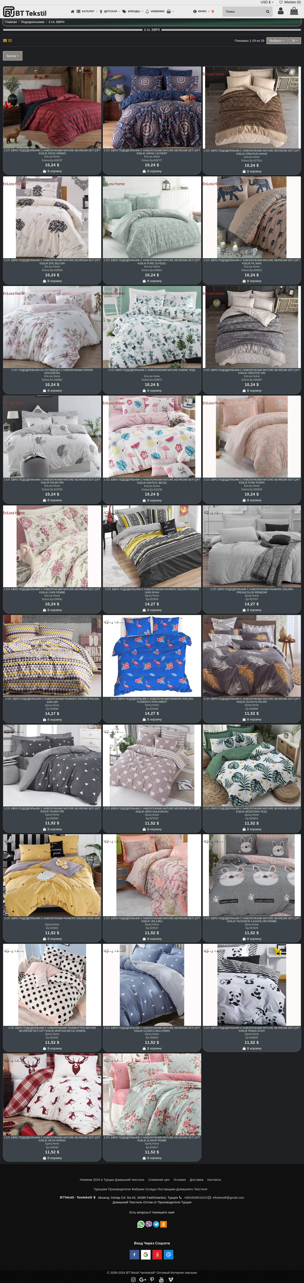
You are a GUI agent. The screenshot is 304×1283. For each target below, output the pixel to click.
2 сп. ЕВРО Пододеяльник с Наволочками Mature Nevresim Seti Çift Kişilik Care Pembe (52, 591)
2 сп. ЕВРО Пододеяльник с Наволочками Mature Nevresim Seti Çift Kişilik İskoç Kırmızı (52, 152)
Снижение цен (158, 1179)
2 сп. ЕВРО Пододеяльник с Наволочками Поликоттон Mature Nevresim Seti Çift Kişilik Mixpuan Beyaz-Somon (52, 1029)
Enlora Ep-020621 (152, 270)
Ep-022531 (52, 1037)
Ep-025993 (52, 818)
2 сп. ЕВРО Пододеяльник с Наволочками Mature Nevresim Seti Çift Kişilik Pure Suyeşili (152, 262)
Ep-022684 (52, 708)
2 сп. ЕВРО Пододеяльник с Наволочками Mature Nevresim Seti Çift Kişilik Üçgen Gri (52, 810)
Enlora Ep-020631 (52, 599)
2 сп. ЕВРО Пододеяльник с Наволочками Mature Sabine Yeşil (152, 370)
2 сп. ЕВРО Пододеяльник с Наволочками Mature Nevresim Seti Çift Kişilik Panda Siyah (252, 1029)
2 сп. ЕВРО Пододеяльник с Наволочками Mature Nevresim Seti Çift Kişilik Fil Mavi (252, 262)
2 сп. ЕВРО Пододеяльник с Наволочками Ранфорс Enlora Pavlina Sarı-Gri (52, 700)
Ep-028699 (252, 708)
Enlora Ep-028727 (152, 160)
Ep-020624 (252, 818)
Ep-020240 (152, 708)
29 (295, 40)
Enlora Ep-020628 (252, 489)
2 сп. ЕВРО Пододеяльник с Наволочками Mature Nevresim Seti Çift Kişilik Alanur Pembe (152, 1139)
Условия (180, 1179)
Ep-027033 (152, 818)
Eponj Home (152, 595)
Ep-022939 (152, 599)
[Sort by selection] (277, 41)
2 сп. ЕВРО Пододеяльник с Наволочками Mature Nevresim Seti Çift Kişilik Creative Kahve (252, 152)
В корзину (52, 171)
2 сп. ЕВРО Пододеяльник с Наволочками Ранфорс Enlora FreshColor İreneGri (251, 591)
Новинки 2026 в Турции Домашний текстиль (112, 1179)
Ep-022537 (152, 928)
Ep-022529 (252, 928)
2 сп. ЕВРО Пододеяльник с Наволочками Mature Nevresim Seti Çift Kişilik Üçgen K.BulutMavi (152, 1029)
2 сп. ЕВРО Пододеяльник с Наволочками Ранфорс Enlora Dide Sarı (52, 918)
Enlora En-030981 (52, 379)
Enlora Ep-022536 (52, 489)
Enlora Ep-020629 (52, 270)
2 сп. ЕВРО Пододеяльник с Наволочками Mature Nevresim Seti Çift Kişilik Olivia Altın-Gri (252, 700)
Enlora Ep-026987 (252, 379)
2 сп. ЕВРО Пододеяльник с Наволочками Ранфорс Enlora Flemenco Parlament (152, 700)
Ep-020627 (152, 1147)
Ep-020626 (152, 1037)
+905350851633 (195, 1197)
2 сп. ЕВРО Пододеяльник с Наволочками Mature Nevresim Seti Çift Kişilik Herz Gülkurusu (152, 810)
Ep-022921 (52, 928)
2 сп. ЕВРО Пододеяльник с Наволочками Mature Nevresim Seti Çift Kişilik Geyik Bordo (52, 1139)
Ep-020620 (252, 1037)
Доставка (196, 1179)
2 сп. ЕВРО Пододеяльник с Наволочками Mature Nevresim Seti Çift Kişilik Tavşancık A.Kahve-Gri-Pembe (252, 920)
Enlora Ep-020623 (252, 270)
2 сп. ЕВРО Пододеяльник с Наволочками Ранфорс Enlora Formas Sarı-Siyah (152, 591)
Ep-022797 (252, 599)
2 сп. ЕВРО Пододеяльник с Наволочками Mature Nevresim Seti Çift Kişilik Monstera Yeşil (252, 810)
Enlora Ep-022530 (152, 489)
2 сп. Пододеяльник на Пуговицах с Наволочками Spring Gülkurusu (52, 372)
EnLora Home (52, 156)
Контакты (214, 1179)
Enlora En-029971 (152, 379)
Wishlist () (290, 2)
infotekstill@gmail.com (228, 1197)
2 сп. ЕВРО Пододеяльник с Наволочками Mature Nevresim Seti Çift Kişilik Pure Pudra (252, 481)
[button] (87, 11)
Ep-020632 (52, 1147)
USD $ (267, 2)
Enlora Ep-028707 (52, 160)
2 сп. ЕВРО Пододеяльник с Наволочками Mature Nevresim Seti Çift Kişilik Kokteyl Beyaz (152, 481)
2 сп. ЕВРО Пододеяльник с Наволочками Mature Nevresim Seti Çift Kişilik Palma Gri (52, 481)
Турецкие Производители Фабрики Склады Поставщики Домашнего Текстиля (150, 1189)
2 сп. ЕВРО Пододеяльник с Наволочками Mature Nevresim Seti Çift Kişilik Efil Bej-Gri (52, 262)
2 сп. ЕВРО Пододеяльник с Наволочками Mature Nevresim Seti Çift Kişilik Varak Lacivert (152, 152)
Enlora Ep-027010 (252, 160)
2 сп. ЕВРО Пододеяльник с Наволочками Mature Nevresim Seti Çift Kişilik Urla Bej (152, 920)
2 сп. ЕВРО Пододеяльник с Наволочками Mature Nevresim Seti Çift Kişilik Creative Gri (252, 372)
